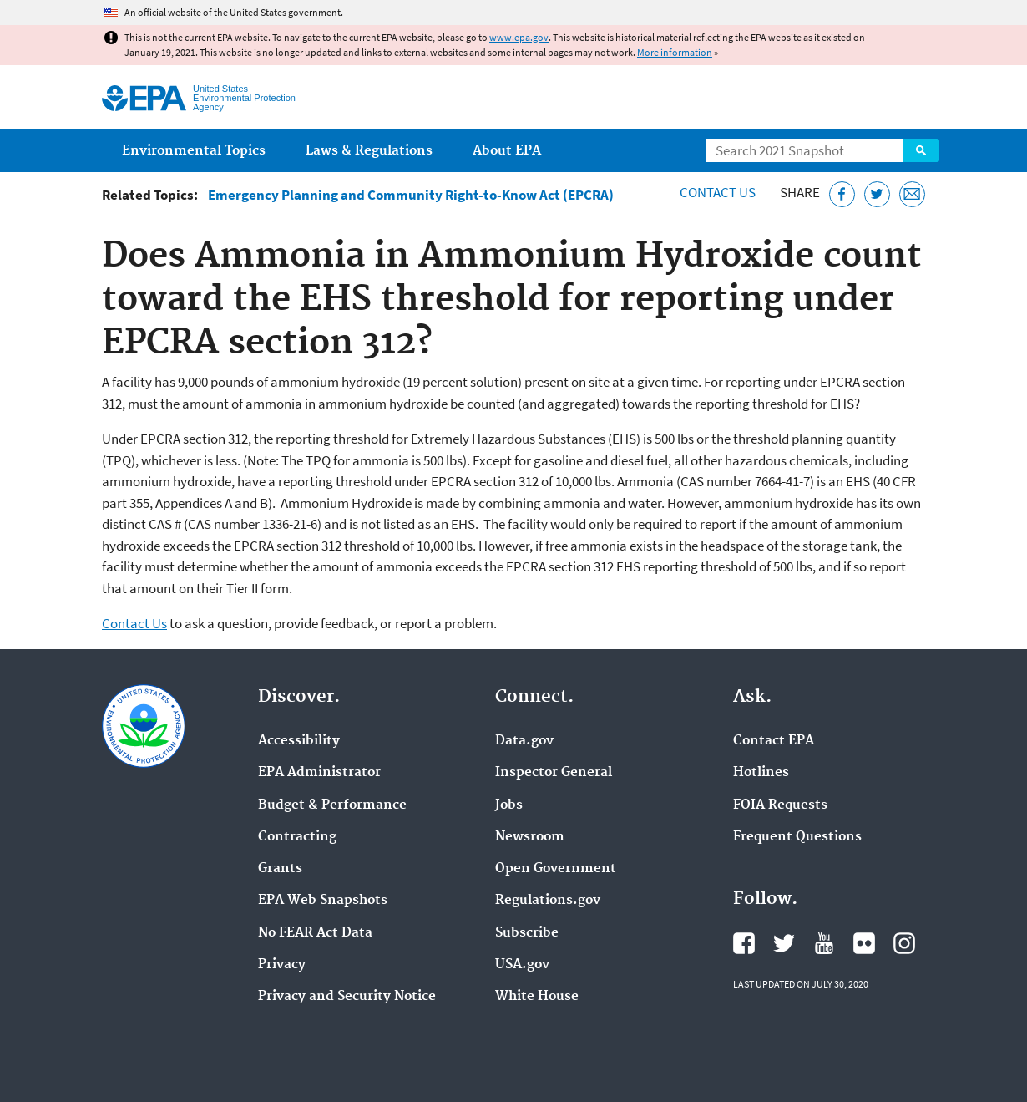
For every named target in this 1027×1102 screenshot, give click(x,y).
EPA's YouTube (824, 943)
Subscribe (527, 933)
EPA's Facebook (744, 943)
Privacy (282, 965)
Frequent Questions (797, 837)
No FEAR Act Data (315, 933)
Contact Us (718, 192)
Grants (280, 868)
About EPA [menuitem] (507, 151)
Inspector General (553, 772)
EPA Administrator (319, 772)
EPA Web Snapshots (322, 900)
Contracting (297, 837)
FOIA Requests (780, 805)
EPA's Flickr (864, 943)
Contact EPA (773, 741)
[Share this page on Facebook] (842, 194)
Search (921, 150)
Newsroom (529, 837)
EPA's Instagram (904, 943)
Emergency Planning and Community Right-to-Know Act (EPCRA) (411, 195)
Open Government (555, 868)
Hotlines (761, 772)
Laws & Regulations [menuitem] (369, 151)
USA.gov (522, 965)
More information (674, 52)
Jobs (509, 805)
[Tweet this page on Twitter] (877, 194)
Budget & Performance (332, 805)
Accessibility (299, 741)
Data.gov (524, 741)
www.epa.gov (519, 37)
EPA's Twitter (784, 943)
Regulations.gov (547, 900)
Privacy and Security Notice (347, 996)
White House (537, 996)
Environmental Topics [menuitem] (194, 151)
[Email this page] (912, 194)
